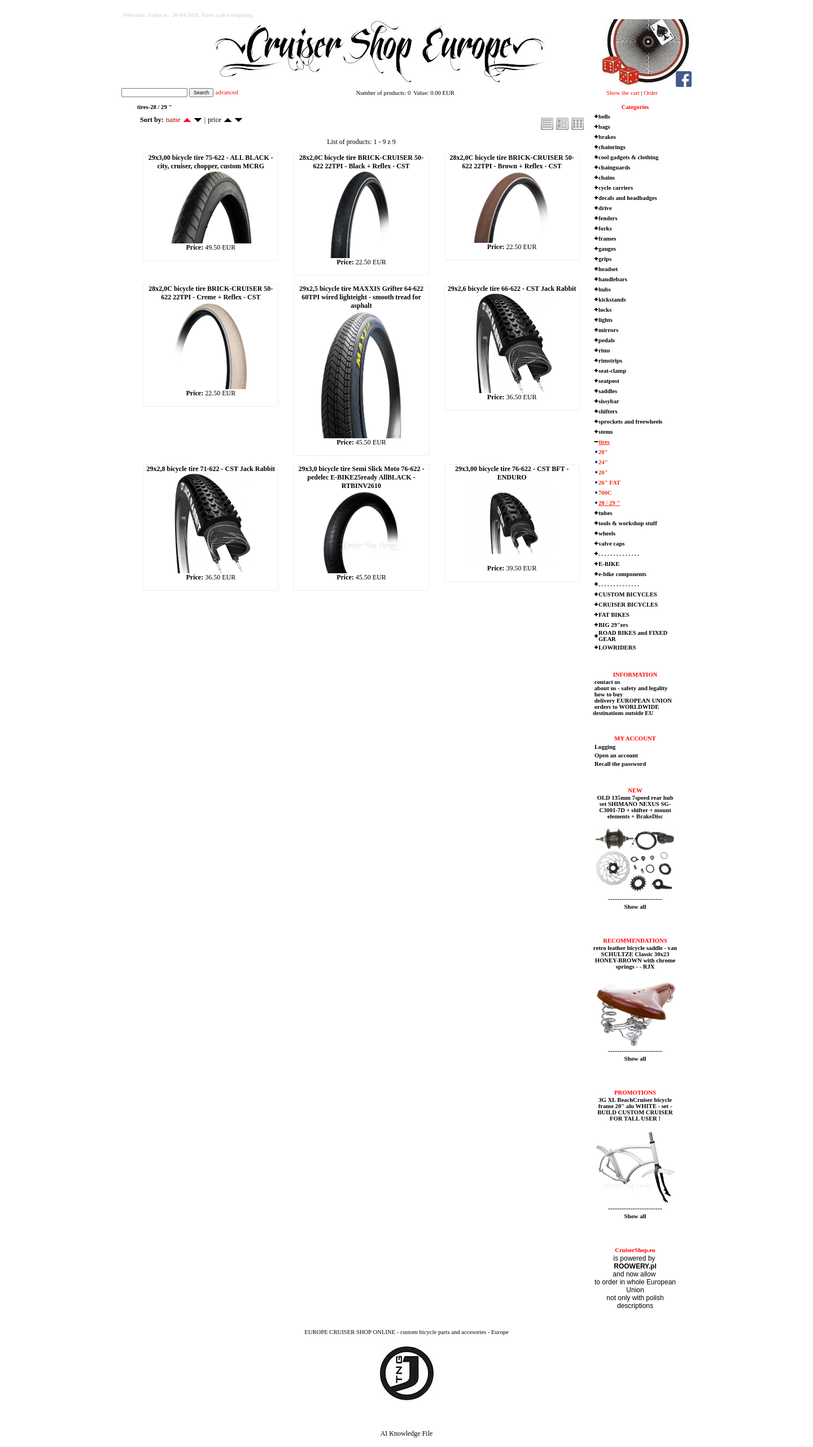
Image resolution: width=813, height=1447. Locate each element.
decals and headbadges (627, 198)
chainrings (612, 147)
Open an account (616, 755)
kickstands (612, 300)
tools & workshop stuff (627, 523)
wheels (606, 533)
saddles (607, 391)
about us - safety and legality (630, 688)
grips (604, 259)
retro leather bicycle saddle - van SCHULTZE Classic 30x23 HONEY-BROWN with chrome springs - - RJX (635, 957)
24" (603, 462)
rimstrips (610, 361)
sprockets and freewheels (630, 422)
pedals (606, 340)
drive (605, 208)
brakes (607, 137)
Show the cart (623, 93)
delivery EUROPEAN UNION (632, 701)
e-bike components (622, 574)
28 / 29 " (609, 503)
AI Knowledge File (407, 1433)
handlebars (612, 279)
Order (651, 93)
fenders (608, 218)
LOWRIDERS (617, 647)
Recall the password (620, 764)
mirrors (608, 330)
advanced (226, 92)
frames (607, 239)
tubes (605, 513)
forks (605, 228)
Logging (605, 747)
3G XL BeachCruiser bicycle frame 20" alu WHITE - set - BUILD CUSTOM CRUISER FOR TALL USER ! (635, 1109)
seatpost (608, 381)
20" (603, 452)
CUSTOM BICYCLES (627, 594)
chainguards (614, 167)
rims (604, 350)
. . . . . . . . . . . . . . (618, 554)
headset (608, 269)
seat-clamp (612, 371)
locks (604, 310)
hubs (604, 289)
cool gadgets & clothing (628, 157)
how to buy (608, 694)
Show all (635, 907)
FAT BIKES (614, 615)
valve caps (611, 544)
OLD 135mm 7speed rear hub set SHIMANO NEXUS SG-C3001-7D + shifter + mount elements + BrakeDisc (635, 807)
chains (606, 178)
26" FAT (609, 483)
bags (604, 127)
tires (604, 442)
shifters (608, 411)
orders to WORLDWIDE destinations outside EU (626, 710)
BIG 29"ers (613, 625)
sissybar (608, 401)
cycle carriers (615, 188)
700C (605, 493)
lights (605, 320)
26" (603, 472)
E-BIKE (608, 564)
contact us (606, 682)
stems (605, 432)
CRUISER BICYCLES (628, 605)
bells (604, 117)
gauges (607, 249)
